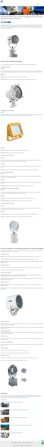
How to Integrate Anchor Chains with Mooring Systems (18, 417)
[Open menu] (42, 1)
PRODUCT (20, 442)
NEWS (23, 442)
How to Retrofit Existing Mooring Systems (16, 432)
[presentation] (5, 404)
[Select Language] (39, 4)
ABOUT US (15, 442)
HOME (12, 442)
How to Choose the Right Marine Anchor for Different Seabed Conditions (21, 425)
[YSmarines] (2, 1)
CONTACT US (31, 442)
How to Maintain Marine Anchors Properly (16, 402)
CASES (26, 442)
